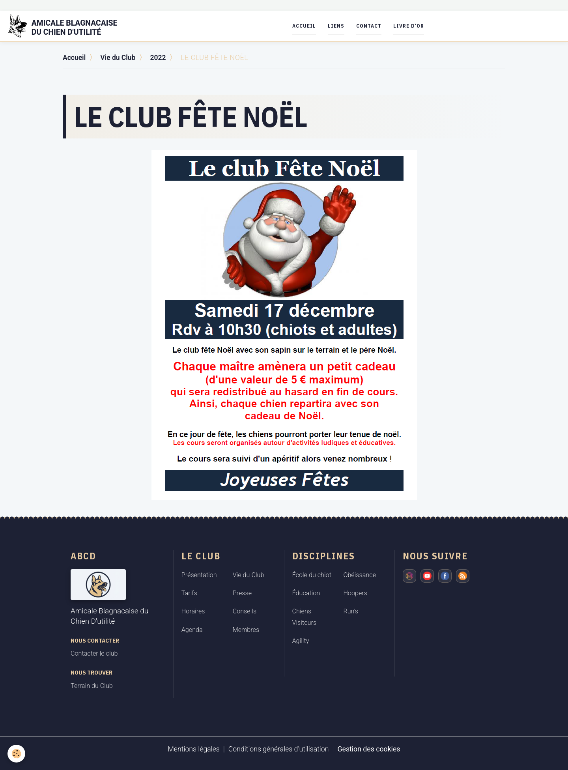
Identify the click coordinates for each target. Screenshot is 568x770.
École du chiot (311, 574)
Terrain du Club (92, 686)
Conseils (245, 611)
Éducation (306, 593)
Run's (350, 611)
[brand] (68, 26)
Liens (338, 25)
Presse (242, 593)
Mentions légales (192, 749)
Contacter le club (94, 653)
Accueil (306, 25)
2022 (160, 57)
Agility (300, 641)
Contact (370, 25)
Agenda (192, 630)
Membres (246, 630)
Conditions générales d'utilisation (278, 749)
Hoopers (355, 593)
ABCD (83, 555)
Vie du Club (119, 57)
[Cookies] (17, 754)
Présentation (199, 574)
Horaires (193, 611)
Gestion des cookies (370, 749)
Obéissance (359, 574)
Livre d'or (410, 25)
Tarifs (189, 593)
